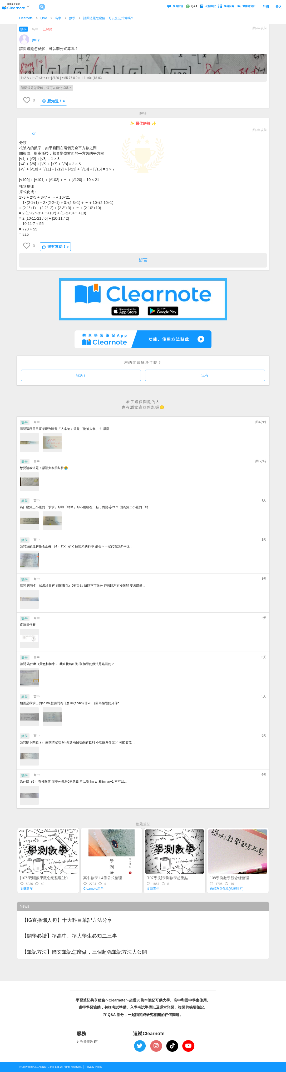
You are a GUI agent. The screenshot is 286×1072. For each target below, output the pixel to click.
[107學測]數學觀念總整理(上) (43, 878)
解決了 (81, 375)
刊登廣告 (89, 1042)
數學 (72, 18)
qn (34, 133)
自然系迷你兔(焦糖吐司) (227, 888)
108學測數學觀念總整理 (229, 878)
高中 (58, 18)
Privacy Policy (94, 1066)
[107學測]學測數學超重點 (167, 878)
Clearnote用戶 (93, 888)
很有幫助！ (55, 247)
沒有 (204, 375)
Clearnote (26, 18)
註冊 (266, 7)
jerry (36, 39)
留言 (143, 260)
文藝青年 (26, 888)
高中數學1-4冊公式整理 (102, 878)
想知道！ (53, 101)
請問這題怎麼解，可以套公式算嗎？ (108, 18)
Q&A (44, 18)
